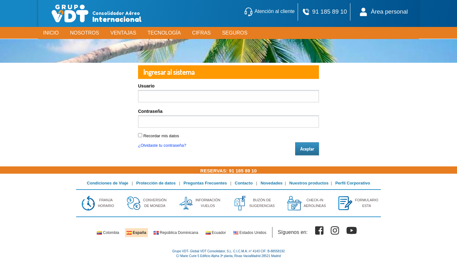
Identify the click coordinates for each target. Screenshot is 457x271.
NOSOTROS (84, 32)
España (136, 232)
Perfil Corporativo (352, 183)
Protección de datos (156, 183)
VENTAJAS (123, 32)
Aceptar (307, 149)
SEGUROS (235, 32)
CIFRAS (201, 32)
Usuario (146, 85)
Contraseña (150, 111)
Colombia (108, 232)
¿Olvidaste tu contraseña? (162, 145)
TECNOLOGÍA (164, 32)
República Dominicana (176, 232)
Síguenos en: (293, 232)
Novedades (271, 183)
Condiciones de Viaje (108, 183)
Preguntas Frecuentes (205, 183)
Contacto (244, 183)
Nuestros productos (309, 183)
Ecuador (216, 232)
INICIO (51, 32)
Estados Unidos (249, 232)
